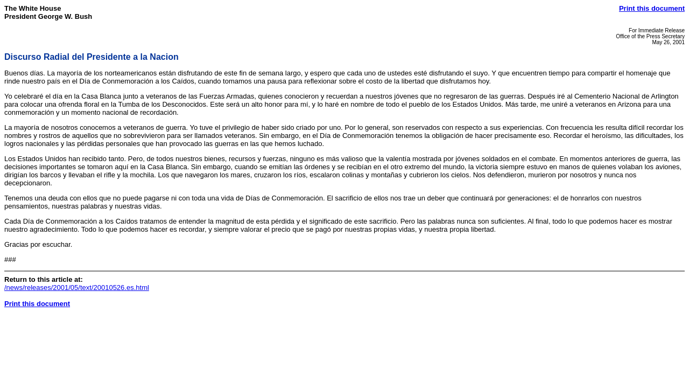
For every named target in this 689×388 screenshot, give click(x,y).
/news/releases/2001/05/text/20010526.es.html (76, 287)
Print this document (652, 8)
